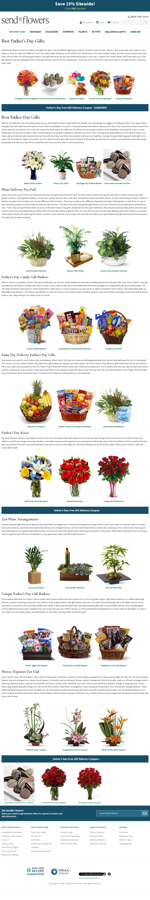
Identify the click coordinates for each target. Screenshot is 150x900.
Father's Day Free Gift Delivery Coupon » (76, 759)
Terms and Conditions (41, 851)
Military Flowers (97, 832)
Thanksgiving (125, 843)
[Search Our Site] (132, 22)
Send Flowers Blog (68, 843)
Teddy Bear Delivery (69, 839)
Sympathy (68, 31)
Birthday (35, 31)
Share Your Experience (70, 836)
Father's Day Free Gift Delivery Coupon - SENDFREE (76, 107)
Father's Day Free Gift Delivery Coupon (76, 510)
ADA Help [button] (35, 839)
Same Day (135, 31)
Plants (83, 31)
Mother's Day (17, 31)
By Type (96, 31)
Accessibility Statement (12, 832)
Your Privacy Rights (10, 847)
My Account (88, 22)
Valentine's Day (126, 836)
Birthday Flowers (97, 839)
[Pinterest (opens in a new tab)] (109, 874)
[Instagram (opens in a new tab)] (104, 874)
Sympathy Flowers (98, 843)
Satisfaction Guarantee (41, 843)
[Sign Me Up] (144, 813)
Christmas (123, 832)
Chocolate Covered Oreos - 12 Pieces (19, 785)
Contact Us (36, 836)
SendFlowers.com (25, 19)
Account (5, 839)
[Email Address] (118, 813)
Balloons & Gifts (115, 31)
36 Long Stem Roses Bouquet (89, 785)
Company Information (12, 836)
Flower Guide (66, 832)
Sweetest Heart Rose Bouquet (54, 785)
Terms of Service (9, 851)
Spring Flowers (96, 836)
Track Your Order (38, 832)
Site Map (35, 847)
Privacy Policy (8, 843)
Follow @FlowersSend (89, 878)
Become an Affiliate (10, 854)
